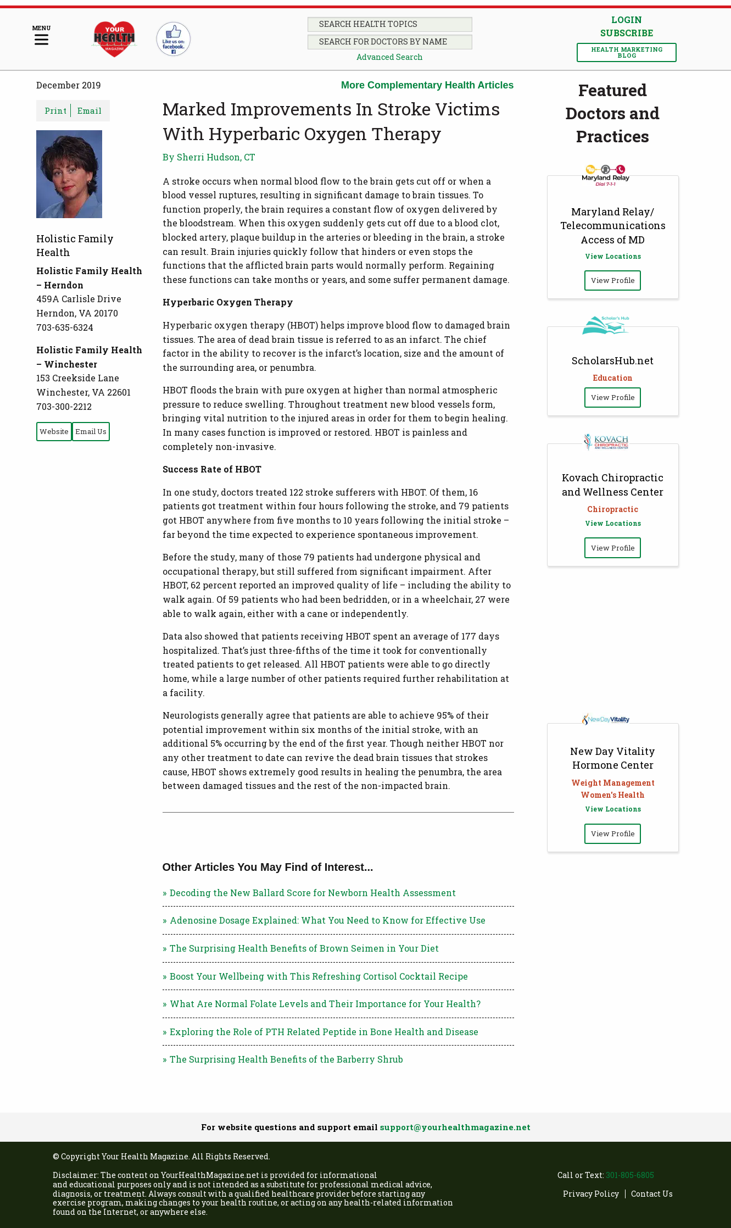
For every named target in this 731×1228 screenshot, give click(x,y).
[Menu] (41, 36)
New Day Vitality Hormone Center (612, 757)
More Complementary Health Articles (427, 85)
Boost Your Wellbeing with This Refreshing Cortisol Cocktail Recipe (319, 976)
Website (54, 431)
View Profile (613, 280)
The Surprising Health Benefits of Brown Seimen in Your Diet (304, 948)
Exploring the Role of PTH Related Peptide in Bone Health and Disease (324, 1031)
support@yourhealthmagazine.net (455, 1126)
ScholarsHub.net (613, 360)
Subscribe (626, 33)
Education (613, 378)
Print (55, 110)
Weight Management (613, 782)
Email (89, 110)
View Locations (613, 256)
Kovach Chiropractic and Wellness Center (612, 484)
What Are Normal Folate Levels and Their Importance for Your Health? (325, 1003)
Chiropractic (612, 509)
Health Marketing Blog (626, 52)
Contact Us (652, 1194)
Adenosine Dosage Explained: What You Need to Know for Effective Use (328, 920)
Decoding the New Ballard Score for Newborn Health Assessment (313, 892)
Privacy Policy (591, 1194)
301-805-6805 (630, 1175)
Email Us (91, 431)
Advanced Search (389, 57)
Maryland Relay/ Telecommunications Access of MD (613, 225)
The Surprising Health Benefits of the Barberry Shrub (286, 1059)
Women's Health (613, 795)
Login (626, 19)
